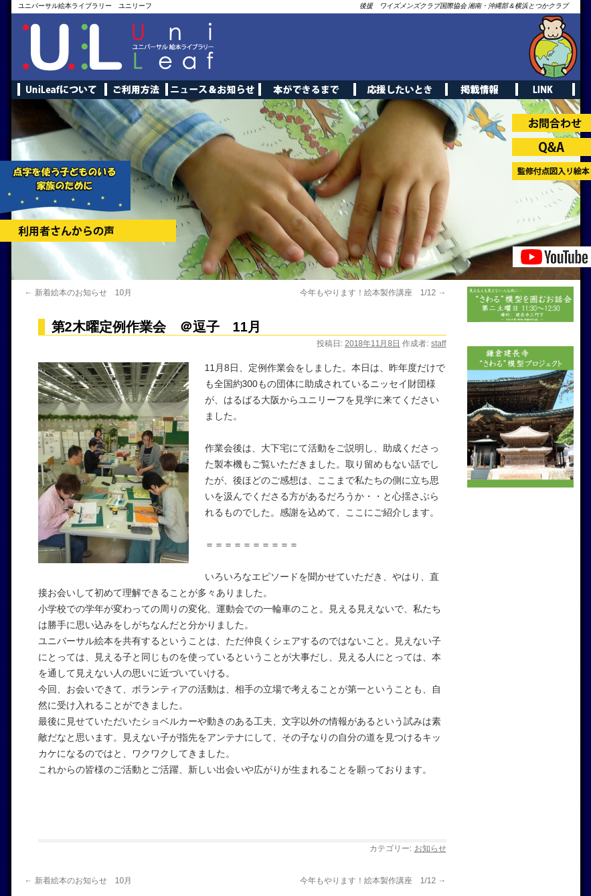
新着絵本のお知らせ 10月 (79, 292)
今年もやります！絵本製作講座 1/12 (373, 292)
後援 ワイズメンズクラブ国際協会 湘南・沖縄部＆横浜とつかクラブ (464, 5)
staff (438, 343)
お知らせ (430, 848)
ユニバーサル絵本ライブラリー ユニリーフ (85, 5)
